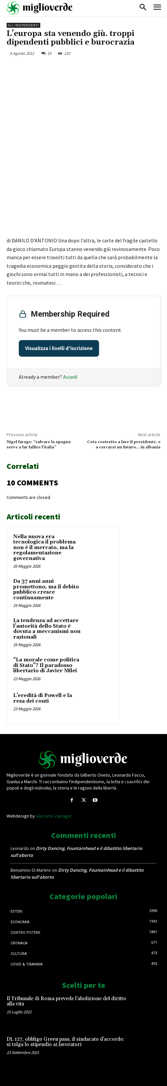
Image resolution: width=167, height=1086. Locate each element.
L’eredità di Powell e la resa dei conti (42, 698)
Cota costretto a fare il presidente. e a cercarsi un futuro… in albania (123, 444)
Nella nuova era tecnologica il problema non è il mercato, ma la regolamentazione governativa (44, 548)
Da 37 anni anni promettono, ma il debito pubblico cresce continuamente (46, 589)
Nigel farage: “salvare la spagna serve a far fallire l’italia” (39, 444)
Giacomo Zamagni (53, 816)
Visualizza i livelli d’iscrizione (59, 348)
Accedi (70, 376)
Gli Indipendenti (23, 25)
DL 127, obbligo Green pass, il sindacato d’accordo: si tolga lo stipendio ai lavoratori (65, 1042)
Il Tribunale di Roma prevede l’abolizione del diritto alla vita (66, 1001)
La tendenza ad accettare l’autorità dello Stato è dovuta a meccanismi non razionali (47, 628)
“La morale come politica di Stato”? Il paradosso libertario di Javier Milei (46, 665)
